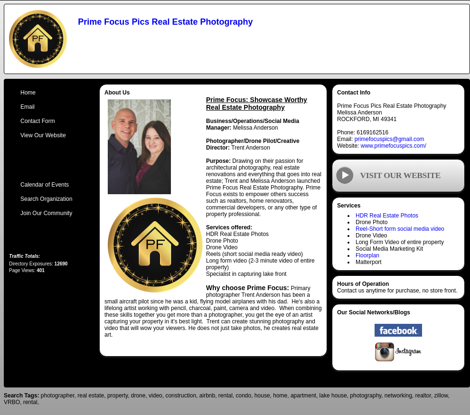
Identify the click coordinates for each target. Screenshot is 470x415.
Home (28, 92)
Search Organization (46, 199)
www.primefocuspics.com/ (393, 145)
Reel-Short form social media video (400, 229)
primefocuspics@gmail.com (389, 139)
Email (27, 107)
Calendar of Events (44, 184)
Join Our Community (46, 213)
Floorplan (367, 255)
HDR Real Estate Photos (387, 215)
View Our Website (43, 135)
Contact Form (37, 121)
